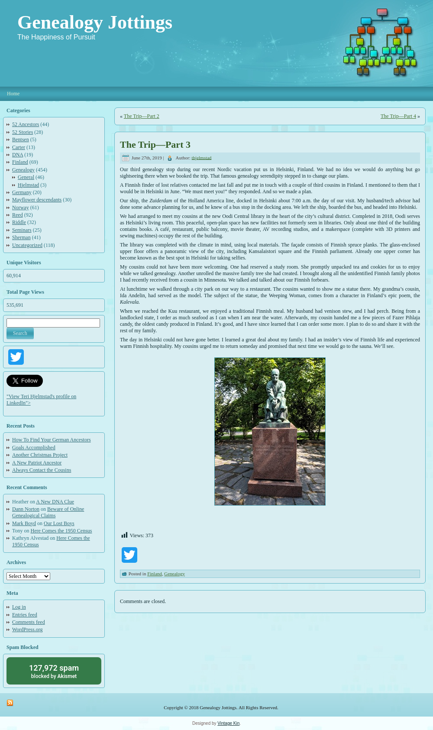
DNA (17, 155)
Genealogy (23, 170)
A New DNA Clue (55, 502)
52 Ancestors (25, 124)
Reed (17, 215)
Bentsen (20, 139)
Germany (22, 192)
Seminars (22, 230)
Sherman (21, 237)
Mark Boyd (24, 523)
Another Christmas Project (40, 455)
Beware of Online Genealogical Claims (48, 512)
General (26, 177)
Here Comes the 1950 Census (61, 531)
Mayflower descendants (36, 200)
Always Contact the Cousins (41, 470)
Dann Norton (25, 509)
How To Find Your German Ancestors (51, 440)
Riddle (19, 222)
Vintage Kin (228, 723)
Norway (20, 207)
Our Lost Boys (59, 523)
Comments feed (28, 622)
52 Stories (22, 132)
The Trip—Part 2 (141, 116)
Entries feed (24, 615)
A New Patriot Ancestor (36, 463)
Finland (20, 162)
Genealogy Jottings (94, 22)
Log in (19, 607)
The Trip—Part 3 (155, 144)
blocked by (54, 670)
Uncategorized (27, 245)
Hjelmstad (28, 185)
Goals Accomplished (33, 447)
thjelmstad (202, 157)
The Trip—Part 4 (398, 116)
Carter (18, 147)
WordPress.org (27, 629)
